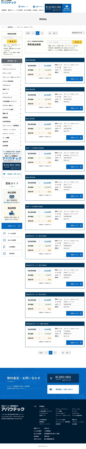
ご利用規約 (47, 431)
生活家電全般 (43, 420)
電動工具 (74, 420)
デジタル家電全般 (77, 415)
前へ (28, 33)
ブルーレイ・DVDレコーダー (25, 27)
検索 (12, 41)
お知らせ (41, 10)
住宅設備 (74, 424)
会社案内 (35, 10)
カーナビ (74, 411)
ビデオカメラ (75, 413)
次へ (54, 33)
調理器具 (41, 422)
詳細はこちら (14, 226)
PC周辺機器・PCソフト (45, 411)
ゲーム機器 (59, 411)
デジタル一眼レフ (60, 413)
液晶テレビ (42, 415)
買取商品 (4, 10)
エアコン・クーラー (44, 424)
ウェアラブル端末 (60, 420)
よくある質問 (19, 10)
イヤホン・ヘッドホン (78, 422)
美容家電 (58, 424)
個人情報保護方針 (49, 439)
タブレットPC (76, 409)
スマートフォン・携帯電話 (63, 422)
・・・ (46, 33)
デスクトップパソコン (62, 409)
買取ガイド (11, 10)
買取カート (24, 6)
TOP (2, 27)
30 (49, 33)
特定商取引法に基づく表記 (51, 433)
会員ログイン (40, 6)
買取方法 (46, 436)
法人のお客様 (27, 10)
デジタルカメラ (43, 413)
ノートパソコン (43, 409)
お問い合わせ (37, 439)
